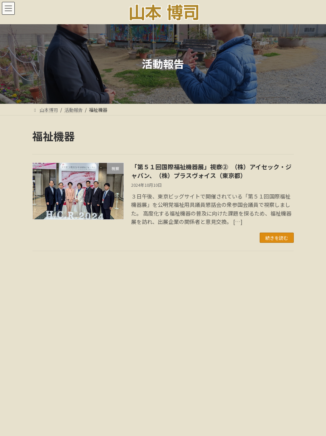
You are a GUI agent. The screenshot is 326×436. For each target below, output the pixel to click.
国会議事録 (156, 401)
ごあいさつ (85, 401)
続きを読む (276, 237)
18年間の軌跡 (239, 401)
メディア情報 (196, 401)
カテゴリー (45, 355)
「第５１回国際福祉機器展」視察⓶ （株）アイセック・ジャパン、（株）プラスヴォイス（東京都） (211, 171)
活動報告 (120, 401)
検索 (249, 270)
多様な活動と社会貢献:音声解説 (162, 406)
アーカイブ (45, 304)
